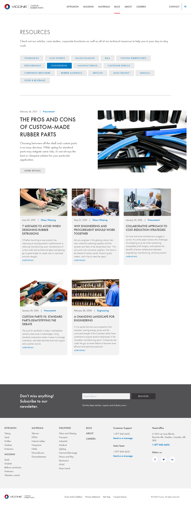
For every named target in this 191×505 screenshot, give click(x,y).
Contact (174, 7)
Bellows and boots (12, 467)
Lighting (62, 448)
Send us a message (123, 438)
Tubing (7, 433)
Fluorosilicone (38, 452)
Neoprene (36, 445)
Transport (63, 437)
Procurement (32, 65)
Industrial (63, 441)
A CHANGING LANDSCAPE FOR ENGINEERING (94, 318)
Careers (141, 6)
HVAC (62, 464)
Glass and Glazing (67, 433)
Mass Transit (121, 73)
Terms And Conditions (73, 496)
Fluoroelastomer (39, 456)
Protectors (8, 448)
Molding (88, 6)
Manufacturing (88, 65)
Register (143, 396)
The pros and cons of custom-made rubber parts (48, 127)
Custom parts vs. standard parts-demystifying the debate (42, 320)
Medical (145, 73)
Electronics (64, 460)
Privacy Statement (92, 496)
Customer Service (119, 65)
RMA (107, 58)
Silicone (35, 433)
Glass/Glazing (85, 58)
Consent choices (120, 496)
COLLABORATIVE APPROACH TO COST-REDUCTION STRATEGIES (146, 228)
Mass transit (64, 468)
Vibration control (12, 475)
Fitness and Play (66, 456)
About (128, 6)
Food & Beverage (34, 80)
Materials (104, 6)
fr (185, 6)
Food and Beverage (68, 452)
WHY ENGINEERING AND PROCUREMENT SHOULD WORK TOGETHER (94, 229)
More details (32, 170)
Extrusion (73, 6)
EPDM (34, 437)
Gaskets (8, 445)
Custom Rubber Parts (133, 58)
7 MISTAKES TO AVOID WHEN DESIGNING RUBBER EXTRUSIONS (41, 229)
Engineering (59, 65)
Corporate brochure (37, 73)
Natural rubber (38, 441)
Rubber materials (71, 73)
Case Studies (57, 58)
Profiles (7, 441)
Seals (6, 437)
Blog (117, 6)
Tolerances (31, 58)
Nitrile (34, 448)
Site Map (106, 496)
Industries (65, 428)
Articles (98, 73)
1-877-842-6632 (161, 444)
